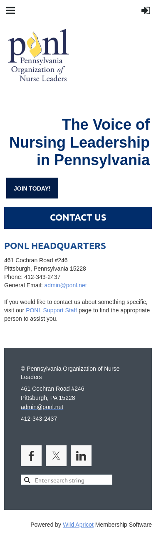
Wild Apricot (78, 524)
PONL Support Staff (51, 310)
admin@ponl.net (78, 290)
